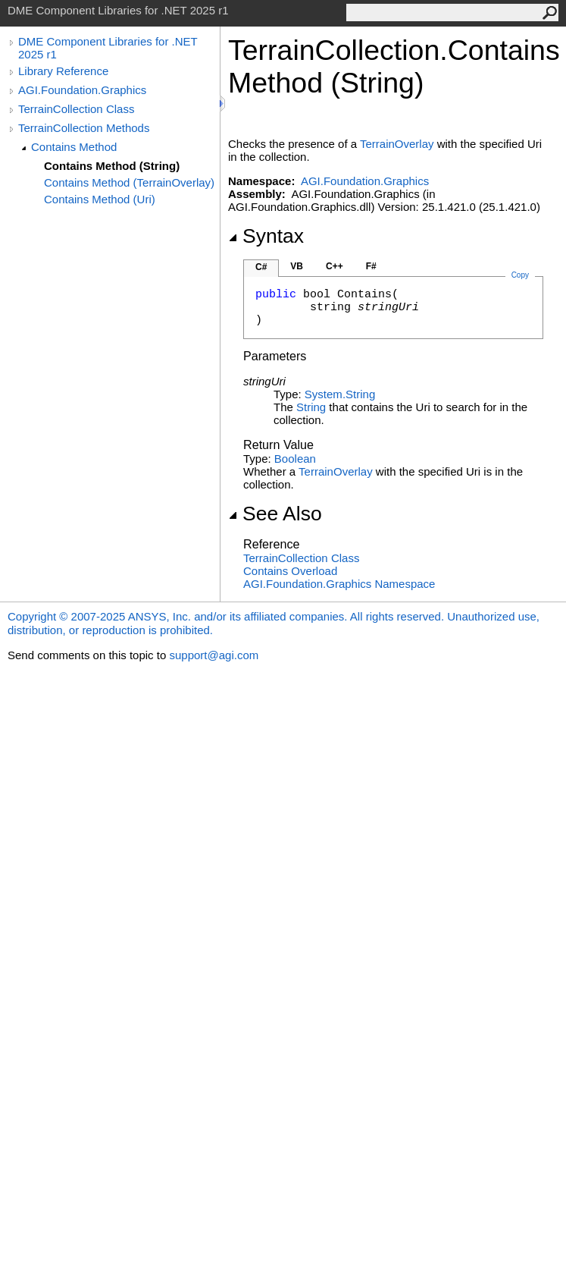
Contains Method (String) (112, 165)
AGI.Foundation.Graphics (82, 89)
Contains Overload (290, 570)
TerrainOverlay (397, 143)
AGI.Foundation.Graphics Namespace (339, 583)
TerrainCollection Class (76, 108)
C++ (334, 266)
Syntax (266, 236)
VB (296, 266)
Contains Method (74, 146)
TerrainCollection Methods (83, 127)
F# (371, 266)
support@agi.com (213, 655)
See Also (275, 513)
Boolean (295, 458)
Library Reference (63, 70)
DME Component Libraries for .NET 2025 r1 (107, 48)
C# (261, 267)
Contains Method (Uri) (99, 199)
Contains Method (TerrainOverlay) (129, 182)
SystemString (340, 394)
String (311, 407)
